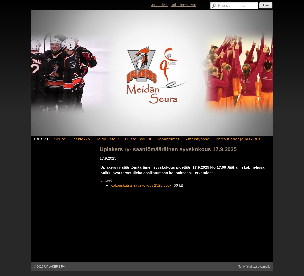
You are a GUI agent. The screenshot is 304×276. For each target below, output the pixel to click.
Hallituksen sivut (183, 5)
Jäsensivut (159, 5)
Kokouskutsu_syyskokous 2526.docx (140, 185)
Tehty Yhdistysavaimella (254, 266)
